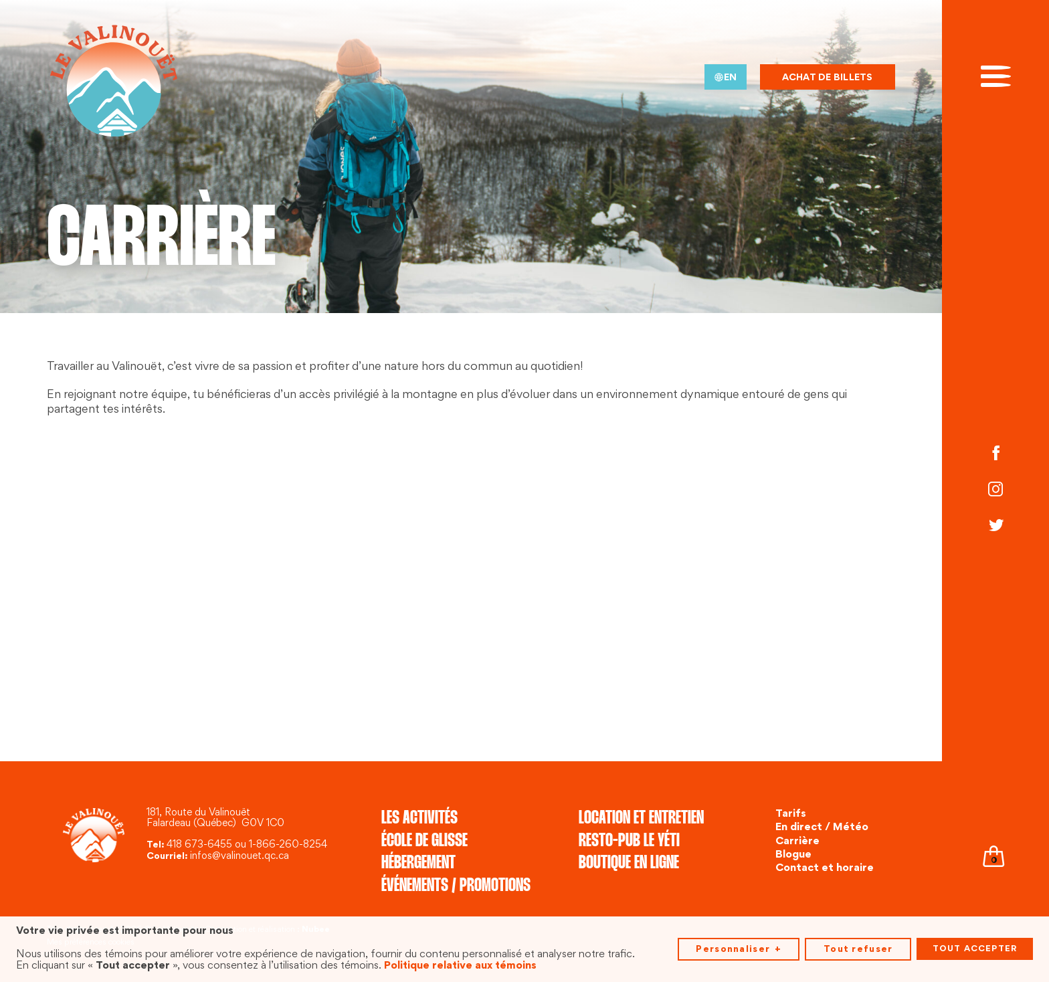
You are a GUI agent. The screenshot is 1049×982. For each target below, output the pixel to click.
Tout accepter (975, 946)
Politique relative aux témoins (460, 963)
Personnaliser (738, 947)
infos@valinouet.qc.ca (239, 856)
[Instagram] (995, 491)
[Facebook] (995, 455)
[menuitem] (725, 77)
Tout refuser (858, 946)
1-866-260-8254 (288, 845)
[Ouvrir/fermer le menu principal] (996, 75)
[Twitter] (995, 527)
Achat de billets (827, 78)
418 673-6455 (199, 845)
